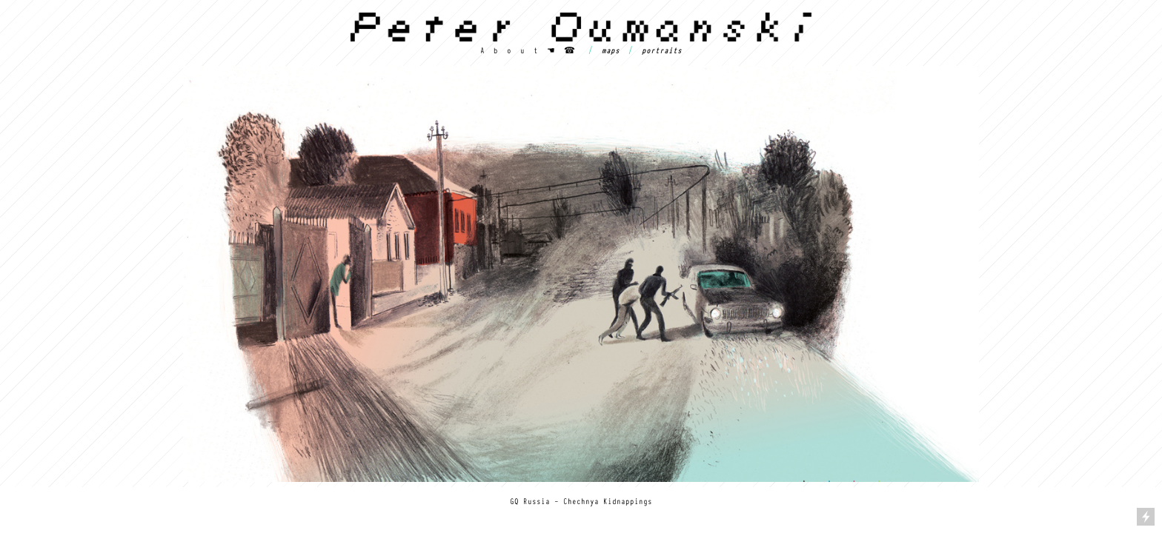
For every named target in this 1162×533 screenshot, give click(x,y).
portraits (662, 50)
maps (611, 50)
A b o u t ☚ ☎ (527, 50)
